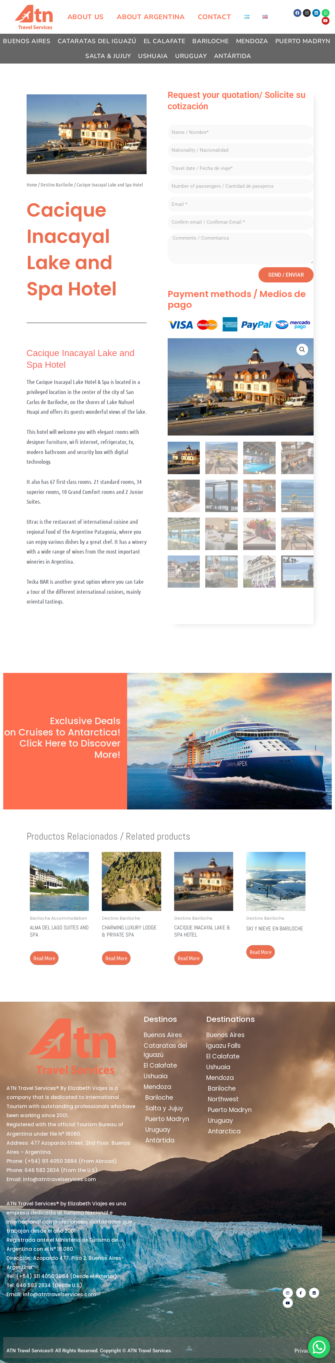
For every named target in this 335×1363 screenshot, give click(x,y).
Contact (214, 17)
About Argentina (151, 17)
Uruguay (191, 56)
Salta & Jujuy (108, 56)
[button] (302, 349)
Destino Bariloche (57, 184)
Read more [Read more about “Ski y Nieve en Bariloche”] (260, 952)
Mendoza (252, 41)
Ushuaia (153, 56)
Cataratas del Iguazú (97, 41)
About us (85, 17)
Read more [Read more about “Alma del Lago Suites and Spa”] (44, 958)
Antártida (232, 56)
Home (32, 184)
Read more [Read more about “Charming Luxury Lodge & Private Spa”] (116, 958)
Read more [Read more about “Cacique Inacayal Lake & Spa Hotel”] (188, 958)
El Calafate (164, 41)
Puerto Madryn (302, 41)
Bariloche (210, 41)
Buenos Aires (26, 41)
